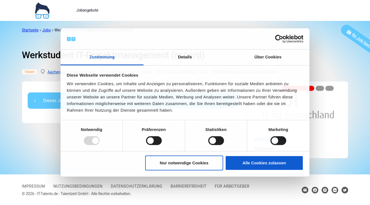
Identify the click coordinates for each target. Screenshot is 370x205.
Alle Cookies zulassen (264, 163)
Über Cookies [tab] (268, 57)
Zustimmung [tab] (102, 57)
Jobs (46, 30)
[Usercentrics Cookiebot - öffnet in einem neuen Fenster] (279, 39)
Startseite (30, 30)
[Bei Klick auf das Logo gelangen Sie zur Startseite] (42, 10)
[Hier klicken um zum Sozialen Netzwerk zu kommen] (315, 190)
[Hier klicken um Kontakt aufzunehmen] (305, 190)
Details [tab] (185, 57)
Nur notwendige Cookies (184, 163)
